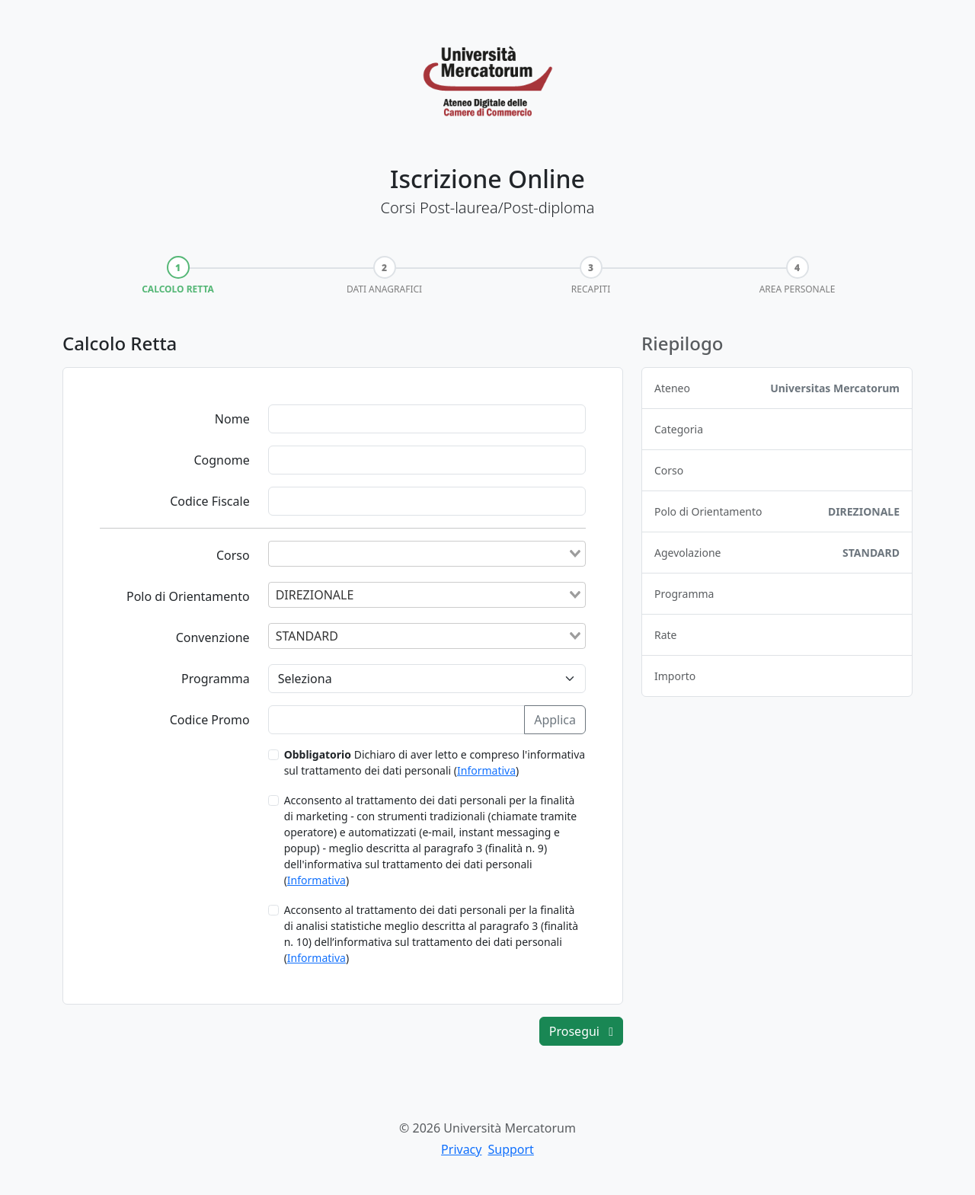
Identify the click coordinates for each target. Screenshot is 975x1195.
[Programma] (427, 678)
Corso (233, 555)
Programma (215, 678)
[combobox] (427, 554)
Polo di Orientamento (188, 596)
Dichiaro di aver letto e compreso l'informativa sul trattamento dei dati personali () (435, 762)
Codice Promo (210, 719)
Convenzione (213, 637)
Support (510, 1149)
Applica (555, 719)
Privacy (461, 1149)
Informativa (486, 770)
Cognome (221, 460)
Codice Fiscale (210, 501)
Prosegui (581, 1031)
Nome (232, 419)
